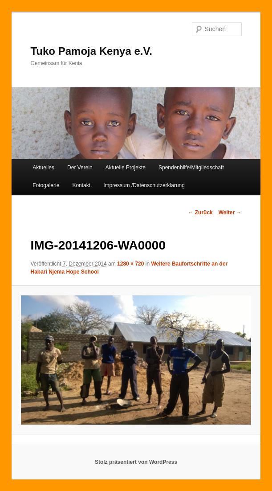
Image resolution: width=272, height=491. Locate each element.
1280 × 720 (130, 264)
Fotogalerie (45, 185)
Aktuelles (43, 167)
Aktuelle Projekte (126, 167)
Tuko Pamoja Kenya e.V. (91, 51)
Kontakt (81, 185)
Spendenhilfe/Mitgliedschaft (191, 167)
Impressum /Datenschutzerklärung (144, 185)
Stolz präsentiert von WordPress (136, 462)
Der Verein (80, 167)
